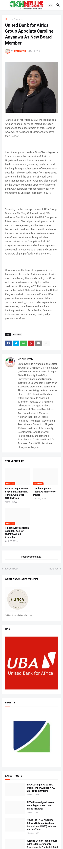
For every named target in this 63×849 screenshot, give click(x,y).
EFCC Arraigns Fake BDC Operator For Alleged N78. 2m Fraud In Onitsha (41, 787)
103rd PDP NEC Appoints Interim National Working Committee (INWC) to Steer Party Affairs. (41, 825)
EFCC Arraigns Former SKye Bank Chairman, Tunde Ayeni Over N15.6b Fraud (17, 493)
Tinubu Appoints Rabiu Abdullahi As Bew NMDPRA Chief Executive (17, 532)
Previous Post (11, 568)
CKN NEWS (25, 359)
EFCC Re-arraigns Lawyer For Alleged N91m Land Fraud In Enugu (40, 805)
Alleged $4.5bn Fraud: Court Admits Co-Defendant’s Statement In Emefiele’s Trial (42, 843)
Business (18, 19)
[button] (4, 5)
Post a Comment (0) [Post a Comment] (31, 556)
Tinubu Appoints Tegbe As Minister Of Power (44, 491)
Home (8, 19)
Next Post (54, 568)
